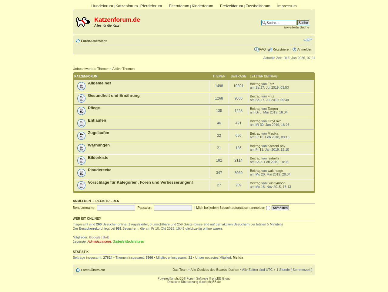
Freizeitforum (231, 6)
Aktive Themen (123, 69)
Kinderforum (202, 6)
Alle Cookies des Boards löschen (214, 269)
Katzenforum (126, 6)
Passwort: (145, 207)
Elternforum (179, 6)
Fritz (271, 84)
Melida (238, 257)
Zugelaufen (98, 132)
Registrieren (281, 49)
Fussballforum (258, 6)
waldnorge (275, 170)
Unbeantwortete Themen (91, 69)
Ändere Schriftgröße (307, 39)
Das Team (179, 269)
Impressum (286, 6)
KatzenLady (276, 146)
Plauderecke (100, 170)
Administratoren (99, 241)
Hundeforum (102, 6)
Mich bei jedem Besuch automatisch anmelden (233, 207)
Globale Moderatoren (128, 241)
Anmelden (304, 49)
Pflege (94, 108)
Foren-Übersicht (94, 41)
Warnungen (99, 145)
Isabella (273, 158)
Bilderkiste (98, 157)
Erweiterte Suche (296, 27)
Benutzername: (84, 207)
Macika (273, 133)
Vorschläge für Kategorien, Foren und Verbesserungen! (140, 182)
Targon (273, 108)
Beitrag (255, 84)
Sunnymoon (277, 183)
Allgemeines (100, 83)
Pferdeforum (151, 6)
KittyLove (274, 121)
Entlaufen (97, 120)
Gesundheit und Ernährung (114, 95)
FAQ (262, 49)
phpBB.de (214, 282)
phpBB (178, 278)
